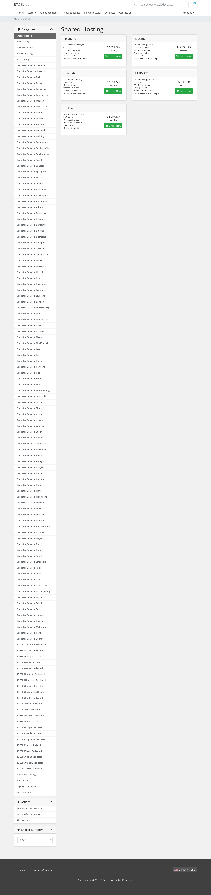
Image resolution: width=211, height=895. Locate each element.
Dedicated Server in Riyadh (30, 550)
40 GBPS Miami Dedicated (29, 703)
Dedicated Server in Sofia (29, 384)
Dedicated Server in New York (31, 118)
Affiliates (110, 12)
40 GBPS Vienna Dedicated (29, 756)
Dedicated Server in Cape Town (32, 585)
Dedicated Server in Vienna (30, 414)
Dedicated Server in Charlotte (31, 65)
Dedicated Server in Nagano (30, 538)
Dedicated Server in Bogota (30, 437)
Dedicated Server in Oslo (29, 349)
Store (31, 12)
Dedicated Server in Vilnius (30, 420)
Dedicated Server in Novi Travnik (32, 343)
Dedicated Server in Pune (29, 544)
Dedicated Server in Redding (30, 136)
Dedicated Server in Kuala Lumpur (33, 526)
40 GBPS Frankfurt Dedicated (31, 674)
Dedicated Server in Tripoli (29, 603)
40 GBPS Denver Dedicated (30, 668)
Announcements (49, 12)
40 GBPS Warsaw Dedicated (30, 762)
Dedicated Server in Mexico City (32, 106)
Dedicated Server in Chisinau (31, 248)
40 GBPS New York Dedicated (31, 715)
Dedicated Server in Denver (30, 83)
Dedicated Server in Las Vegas (31, 89)
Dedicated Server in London (30, 301)
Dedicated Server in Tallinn (30, 402)
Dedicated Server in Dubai (29, 485)
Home (20, 12)
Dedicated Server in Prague (30, 361)
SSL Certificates (24, 792)
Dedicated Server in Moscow (30, 331)
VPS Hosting (23, 59)
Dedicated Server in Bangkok (31, 467)
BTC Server (22, 4)
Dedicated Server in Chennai (30, 479)
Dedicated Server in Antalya (30, 461)
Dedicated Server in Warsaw (30, 426)
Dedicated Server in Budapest (31, 242)
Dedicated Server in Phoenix (30, 124)
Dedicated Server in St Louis (30, 177)
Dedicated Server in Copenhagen (33, 254)
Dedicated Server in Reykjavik (31, 366)
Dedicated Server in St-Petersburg (33, 390)
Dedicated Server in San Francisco (33, 154)
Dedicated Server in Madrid (30, 313)
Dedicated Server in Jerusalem (31, 514)
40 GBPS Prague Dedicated (30, 727)
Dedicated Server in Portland (31, 130)
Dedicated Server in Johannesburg (33, 591)
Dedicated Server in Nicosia (30, 337)
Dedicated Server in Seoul (29, 556)
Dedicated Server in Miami (29, 112)
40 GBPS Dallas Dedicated (29, 662)
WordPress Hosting (26, 774)
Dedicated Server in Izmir (29, 508)
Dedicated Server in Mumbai (30, 532)
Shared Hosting (24, 35)
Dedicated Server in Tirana (29, 408)
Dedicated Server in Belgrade (31, 219)
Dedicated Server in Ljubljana (31, 295)
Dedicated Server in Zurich (29, 431)
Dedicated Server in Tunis (29, 609)
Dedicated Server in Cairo (29, 579)
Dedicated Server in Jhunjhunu (31, 520)
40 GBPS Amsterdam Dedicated (32, 644)
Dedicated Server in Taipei (29, 567)
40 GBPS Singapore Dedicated (31, 739)
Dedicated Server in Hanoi (29, 490)
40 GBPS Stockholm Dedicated (31, 745)
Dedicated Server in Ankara (30, 455)
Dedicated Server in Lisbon (30, 290)
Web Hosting (23, 41)
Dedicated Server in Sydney (30, 638)
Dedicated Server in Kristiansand (32, 284)
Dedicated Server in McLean (30, 100)
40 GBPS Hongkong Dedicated (31, 680)
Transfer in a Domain (29, 814)
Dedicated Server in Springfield (32, 171)
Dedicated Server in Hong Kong (32, 496)
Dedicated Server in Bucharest (31, 236)
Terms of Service (43, 870)
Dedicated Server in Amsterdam (32, 201)
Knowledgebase (71, 12)
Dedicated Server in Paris (29, 355)
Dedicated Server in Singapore (31, 561)
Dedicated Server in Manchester (32, 319)
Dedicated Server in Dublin (30, 260)
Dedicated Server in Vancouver (32, 189)
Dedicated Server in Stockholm (32, 396)
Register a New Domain (30, 808)
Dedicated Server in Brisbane (31, 621)
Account (187, 12)
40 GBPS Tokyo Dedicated (29, 751)
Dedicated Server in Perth (29, 632)
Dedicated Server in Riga (28, 372)
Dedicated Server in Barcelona (31, 213)
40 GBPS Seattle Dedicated (29, 733)
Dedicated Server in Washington (32, 195)
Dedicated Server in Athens (30, 207)
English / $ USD (184, 869)
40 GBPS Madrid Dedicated (30, 698)
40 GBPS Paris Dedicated (28, 721)
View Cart (23, 820)
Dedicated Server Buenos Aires (31, 443)
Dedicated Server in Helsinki (30, 272)
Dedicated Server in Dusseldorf (32, 266)
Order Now (113, 56)
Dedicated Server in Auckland (31, 615)
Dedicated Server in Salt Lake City (33, 148)
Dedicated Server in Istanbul (30, 502)
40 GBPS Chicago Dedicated (30, 656)
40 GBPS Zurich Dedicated (29, 768)
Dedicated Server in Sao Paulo (31, 449)
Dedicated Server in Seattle (30, 160)
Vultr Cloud (22, 780)
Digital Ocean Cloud (26, 786)
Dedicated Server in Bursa (29, 473)
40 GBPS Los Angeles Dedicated (32, 692)
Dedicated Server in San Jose (30, 165)
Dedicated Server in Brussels (30, 230)
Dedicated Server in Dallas (29, 77)
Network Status (93, 12)
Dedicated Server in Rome (29, 378)
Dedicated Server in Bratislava (31, 225)
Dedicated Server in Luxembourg (33, 307)
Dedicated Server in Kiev (28, 278)
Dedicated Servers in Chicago (31, 71)
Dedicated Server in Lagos (29, 597)
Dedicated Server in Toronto (30, 183)
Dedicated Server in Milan (29, 325)
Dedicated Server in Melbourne (32, 627)
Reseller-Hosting (25, 53)
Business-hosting (25, 47)
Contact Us (125, 12)
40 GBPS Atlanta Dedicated (30, 650)
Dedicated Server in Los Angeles (32, 95)
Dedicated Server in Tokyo (29, 573)
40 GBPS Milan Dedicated (29, 709)
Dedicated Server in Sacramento (32, 142)
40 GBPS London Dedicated (30, 686)
